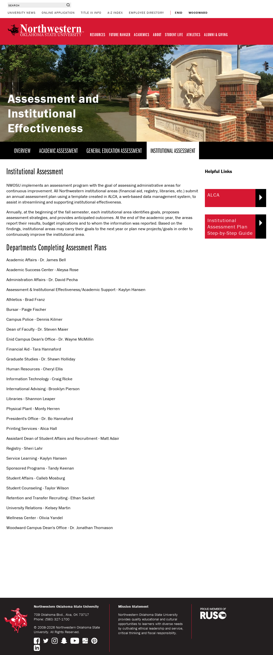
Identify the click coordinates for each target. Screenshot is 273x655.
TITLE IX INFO (91, 12)
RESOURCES (97, 34)
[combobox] (36, 5)
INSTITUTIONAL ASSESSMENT (172, 150)
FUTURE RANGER (119, 34)
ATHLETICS (194, 34)
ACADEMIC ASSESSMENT (58, 150)
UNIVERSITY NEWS (22, 12)
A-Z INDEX (115, 12)
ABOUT (157, 34)
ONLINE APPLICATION (58, 12)
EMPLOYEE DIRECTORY (146, 12)
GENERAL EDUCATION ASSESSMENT (114, 150)
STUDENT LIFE (174, 34)
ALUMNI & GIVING (216, 34)
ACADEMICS (141, 34)
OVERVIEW (22, 150)
